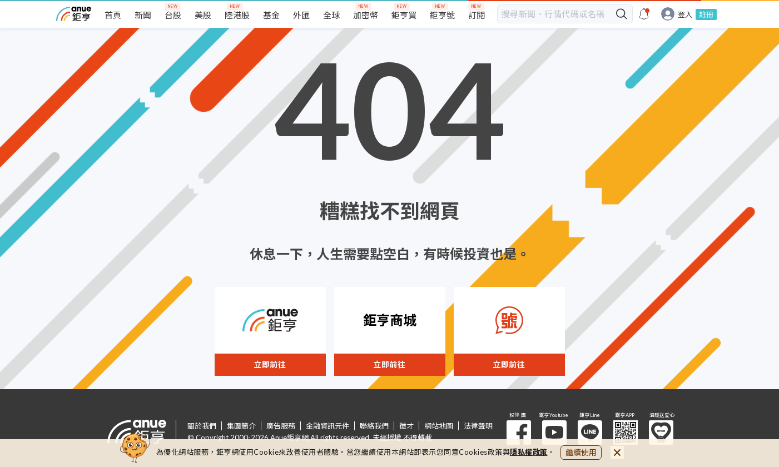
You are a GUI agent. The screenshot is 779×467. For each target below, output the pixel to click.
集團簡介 (241, 425)
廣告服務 (280, 425)
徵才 (406, 425)
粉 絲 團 (519, 432)
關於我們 (201, 425)
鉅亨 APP (625, 432)
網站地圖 (438, 425)
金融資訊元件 (327, 425)
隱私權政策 (529, 452)
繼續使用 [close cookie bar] (581, 452)
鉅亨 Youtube (554, 432)
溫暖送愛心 (661, 432)
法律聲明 (478, 425)
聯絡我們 (374, 425)
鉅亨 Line (590, 432)
